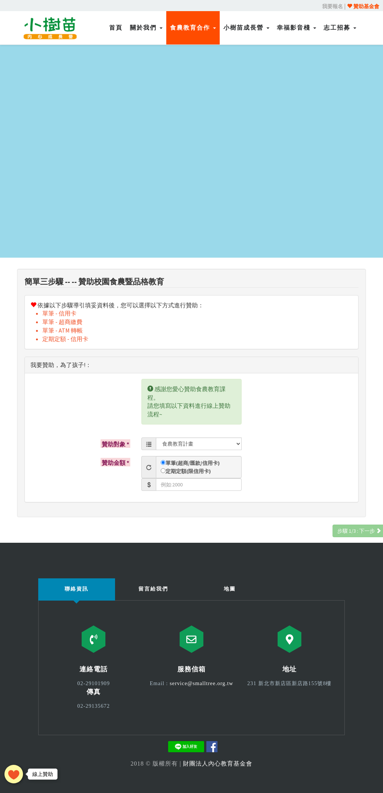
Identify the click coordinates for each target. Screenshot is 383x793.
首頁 (115, 27)
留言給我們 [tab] (153, 588)
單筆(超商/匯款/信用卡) (193, 463)
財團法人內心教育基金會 (217, 763)
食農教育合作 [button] (193, 27)
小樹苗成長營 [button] (246, 27)
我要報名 (332, 6)
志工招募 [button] (340, 27)
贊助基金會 (363, 6)
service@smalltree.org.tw (201, 683)
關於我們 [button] (146, 27)
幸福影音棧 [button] (296, 27)
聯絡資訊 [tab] (76, 588)
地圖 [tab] (230, 588)
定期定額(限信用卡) (188, 471)
